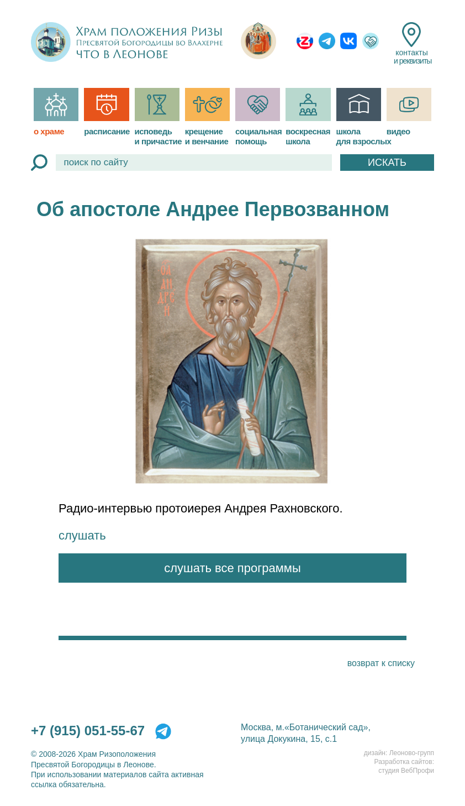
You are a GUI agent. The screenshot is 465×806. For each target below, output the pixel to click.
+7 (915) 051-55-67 (88, 730)
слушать (82, 535)
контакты (412, 43)
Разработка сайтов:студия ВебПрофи (404, 766)
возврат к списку (381, 663)
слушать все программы (232, 568)
